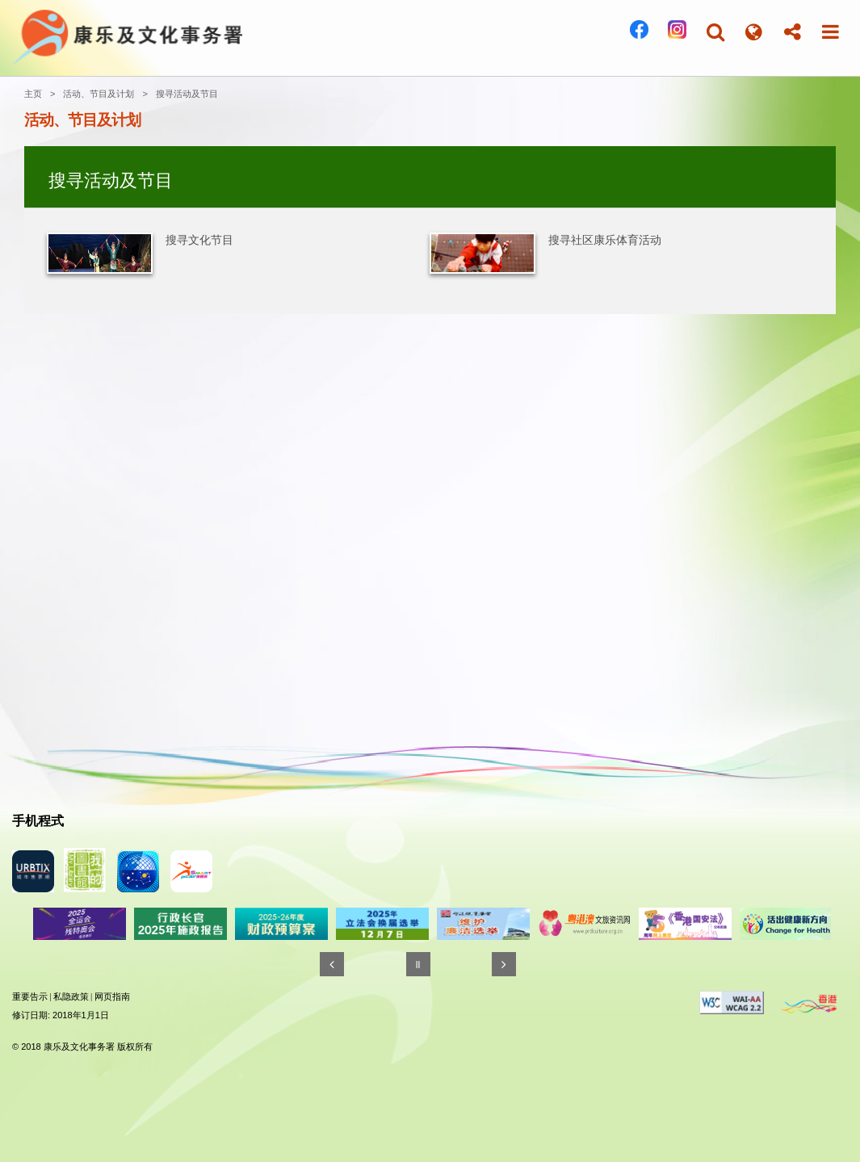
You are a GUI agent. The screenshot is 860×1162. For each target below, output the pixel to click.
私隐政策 (71, 996)
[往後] (504, 964)
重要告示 (30, 996)
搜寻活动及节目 (187, 94)
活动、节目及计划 (98, 94)
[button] (715, 32)
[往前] (332, 964)
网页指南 (112, 996)
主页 (33, 94)
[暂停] (418, 964)
